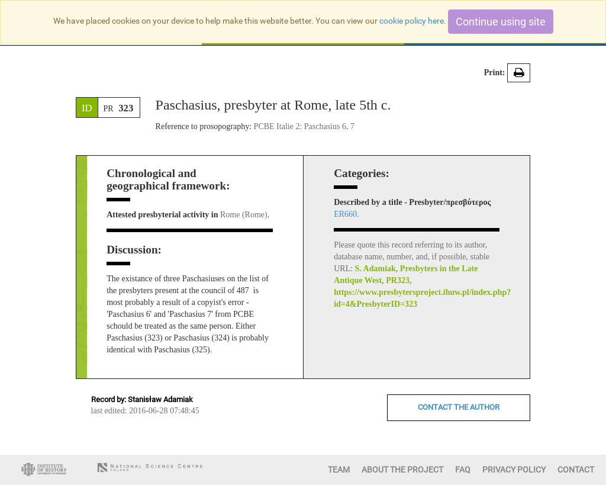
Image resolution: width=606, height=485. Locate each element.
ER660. (346, 214)
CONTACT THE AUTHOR (458, 407)
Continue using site (501, 21)
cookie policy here (411, 20)
